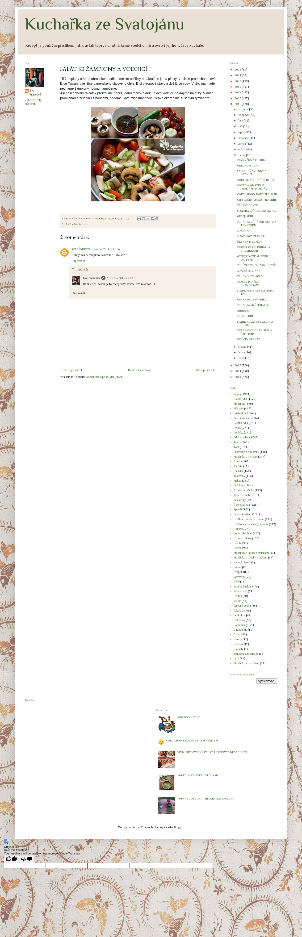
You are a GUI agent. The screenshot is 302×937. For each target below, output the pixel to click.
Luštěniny (239, 485)
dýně (236, 581)
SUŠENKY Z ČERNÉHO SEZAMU (257, 211)
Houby (238, 529)
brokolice (239, 615)
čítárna (238, 461)
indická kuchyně (243, 586)
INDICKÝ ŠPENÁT (248, 339)
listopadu (244, 115)
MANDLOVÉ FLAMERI (251, 236)
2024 (238, 75)
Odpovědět (78, 261)
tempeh (238, 572)
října (241, 120)
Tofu (236, 447)
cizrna (237, 567)
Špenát (238, 509)
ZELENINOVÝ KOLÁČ (250, 276)
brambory (240, 500)
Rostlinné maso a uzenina (249, 519)
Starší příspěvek (205, 370)
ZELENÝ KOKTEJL (248, 205)
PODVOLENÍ (245, 316)
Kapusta (238, 649)
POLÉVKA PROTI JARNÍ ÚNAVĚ (256, 265)
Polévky (238, 432)
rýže (236, 658)
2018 (238, 92)
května (242, 149)
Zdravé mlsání (242, 437)
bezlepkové (241, 413)
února (242, 352)
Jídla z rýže (240, 591)
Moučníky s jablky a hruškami (251, 553)
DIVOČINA (243, 231)
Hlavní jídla (240, 399)
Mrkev (237, 480)
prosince (243, 109)
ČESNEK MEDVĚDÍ (249, 242)
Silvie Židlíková (80, 249)
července (243, 138)
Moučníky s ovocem (245, 456)
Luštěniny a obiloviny (246, 452)
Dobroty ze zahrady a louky (251, 524)
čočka (237, 634)
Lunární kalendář (244, 514)
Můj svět (238, 408)
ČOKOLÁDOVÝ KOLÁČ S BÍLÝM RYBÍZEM (192, 740)
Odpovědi (82, 269)
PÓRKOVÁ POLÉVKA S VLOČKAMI (198, 775)
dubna (242, 155)
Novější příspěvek (72, 370)
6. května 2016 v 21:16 (121, 278)
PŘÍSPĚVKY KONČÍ (189, 717)
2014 (238, 371)
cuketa (238, 543)
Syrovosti (83, 224)
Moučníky (239, 404)
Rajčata (238, 466)
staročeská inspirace (246, 654)
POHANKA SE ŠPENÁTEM (253, 305)
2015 (238, 365)
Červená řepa (242, 505)
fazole (237, 601)
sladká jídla (240, 630)
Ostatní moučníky (244, 490)
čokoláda (239, 610)
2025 (238, 69)
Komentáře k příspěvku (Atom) (104, 377)
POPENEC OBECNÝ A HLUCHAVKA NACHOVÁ (205, 798)
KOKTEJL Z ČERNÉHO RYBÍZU (256, 180)
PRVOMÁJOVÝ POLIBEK (252, 160)
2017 (238, 98)
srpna (241, 132)
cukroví (238, 644)
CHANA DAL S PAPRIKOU (252, 299)
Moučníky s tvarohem (246, 663)
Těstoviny (239, 476)
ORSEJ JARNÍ (245, 216)
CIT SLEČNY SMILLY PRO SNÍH (256, 200)
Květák (238, 596)
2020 (238, 81)
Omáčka (238, 471)
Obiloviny (239, 620)
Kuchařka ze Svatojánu (105, 24)
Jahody (238, 639)
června (242, 143)
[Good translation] (11, 859)
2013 (238, 377)
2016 (238, 104)
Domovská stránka (139, 370)
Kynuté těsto (241, 562)
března (242, 347)
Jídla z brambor (243, 495)
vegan (237, 394)
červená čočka (242, 605)
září (240, 126)
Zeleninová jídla (243, 418)
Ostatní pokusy (243, 538)
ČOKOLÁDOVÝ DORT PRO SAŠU (257, 194)
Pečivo (238, 548)
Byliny (237, 428)
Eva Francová (91, 278)
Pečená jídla (241, 423)
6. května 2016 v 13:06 (106, 249)
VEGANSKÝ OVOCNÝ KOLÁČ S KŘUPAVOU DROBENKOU (212, 752)
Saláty (73, 224)
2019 (238, 87)
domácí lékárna (243, 533)
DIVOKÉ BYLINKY (248, 271)
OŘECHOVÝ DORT (248, 165)
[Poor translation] (26, 859)
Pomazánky (241, 625)
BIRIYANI (243, 310)
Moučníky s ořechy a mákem (250, 557)
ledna (241, 358)
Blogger (179, 827)
